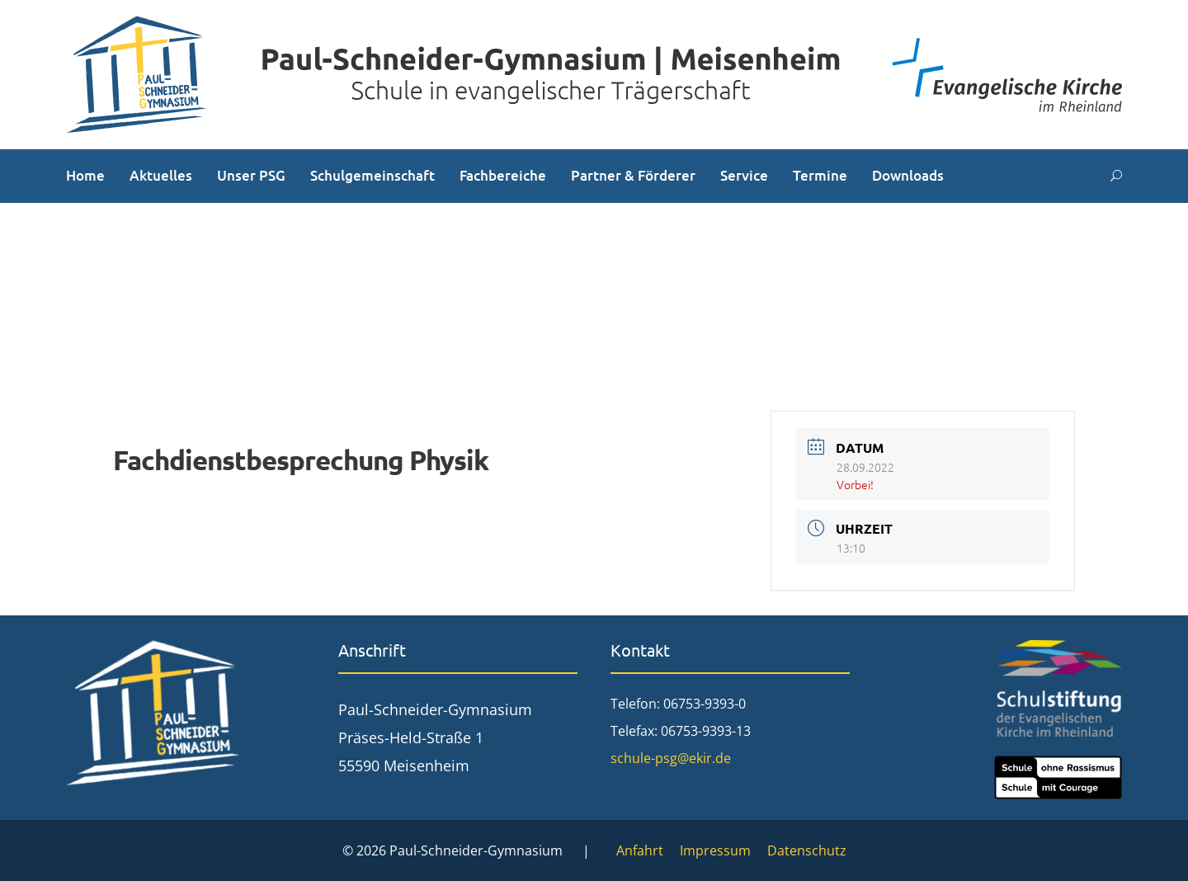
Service (744, 175)
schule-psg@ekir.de (670, 758)
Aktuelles (161, 175)
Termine (820, 175)
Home (85, 175)
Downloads (908, 175)
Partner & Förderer (633, 175)
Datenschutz (806, 850)
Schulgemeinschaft (372, 175)
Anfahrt (639, 850)
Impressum (715, 850)
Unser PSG (251, 175)
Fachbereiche (503, 175)
